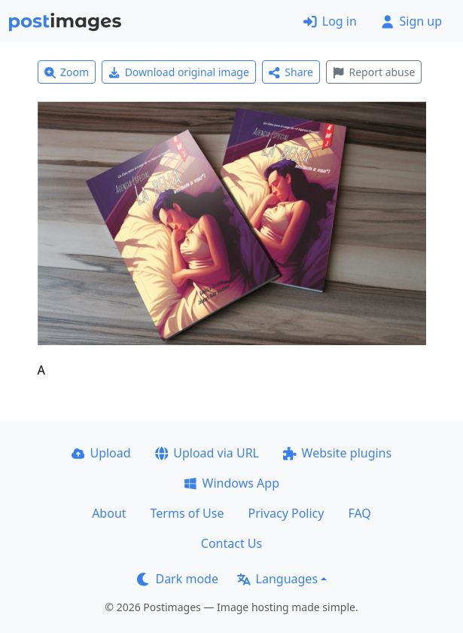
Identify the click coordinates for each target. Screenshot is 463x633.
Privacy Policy (286, 513)
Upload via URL (207, 453)
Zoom (67, 72)
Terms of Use (187, 513)
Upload (101, 453)
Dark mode (177, 578)
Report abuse (374, 72)
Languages (277, 578)
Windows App (231, 483)
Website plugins (337, 453)
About (109, 513)
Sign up (411, 21)
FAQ (359, 513)
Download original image (178, 72)
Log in (330, 21)
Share (291, 72)
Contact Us (231, 543)
